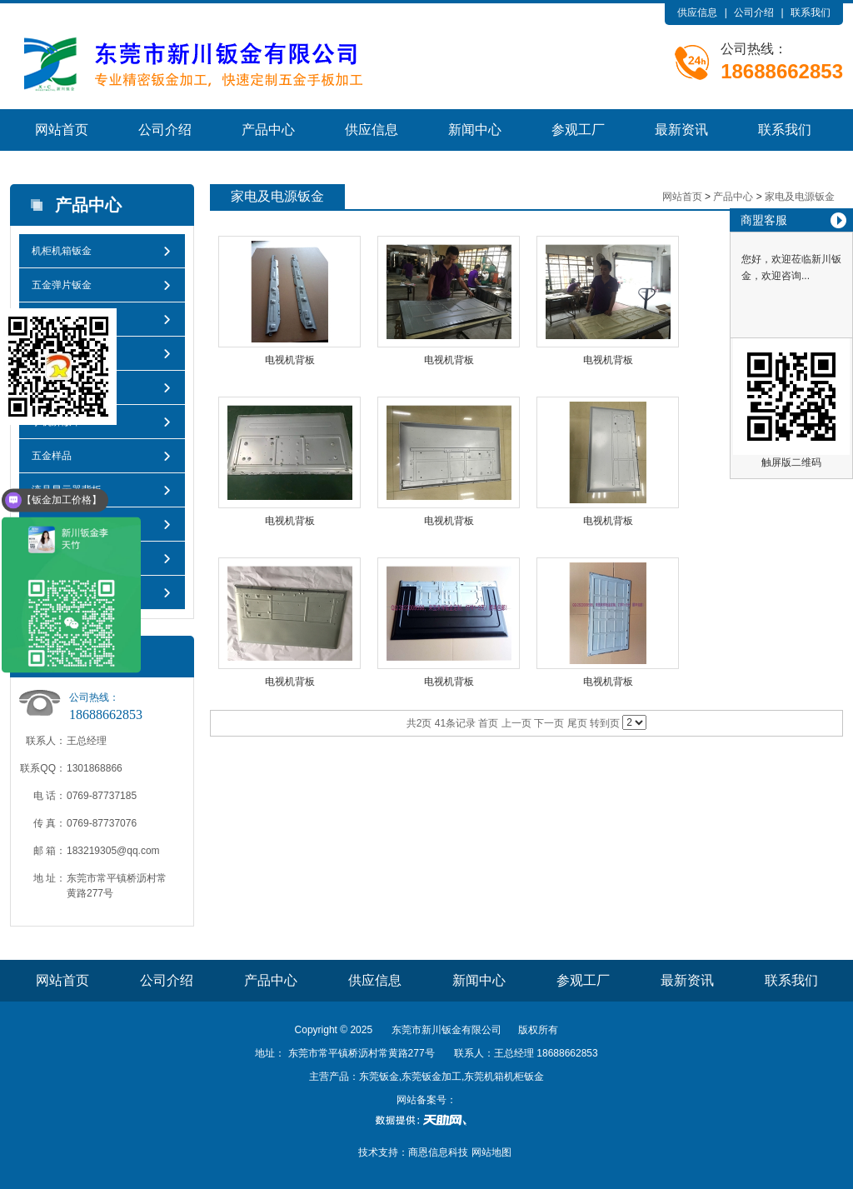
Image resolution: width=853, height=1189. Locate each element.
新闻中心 (474, 129)
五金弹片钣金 (62, 285)
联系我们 (811, 12)
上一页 (516, 723)
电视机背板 (290, 360)
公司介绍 (754, 12)
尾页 (577, 723)
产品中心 (268, 129)
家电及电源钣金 (800, 196)
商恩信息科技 (438, 1152)
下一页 (549, 723)
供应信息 (697, 12)
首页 (488, 723)
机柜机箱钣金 (62, 251)
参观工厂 (578, 129)
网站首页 (61, 129)
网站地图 (491, 1152)
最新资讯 (681, 129)
